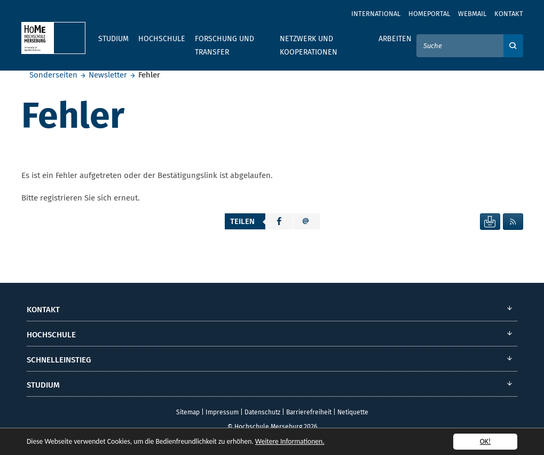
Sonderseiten (53, 75)
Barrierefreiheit (309, 412)
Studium (113, 38)
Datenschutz (262, 412)
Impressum (222, 412)
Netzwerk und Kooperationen (308, 45)
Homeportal (429, 14)
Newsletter (108, 75)
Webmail (472, 14)
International (375, 14)
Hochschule (161, 38)
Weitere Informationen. (290, 441)
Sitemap (188, 412)
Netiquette (352, 412)
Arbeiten (395, 38)
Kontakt (508, 14)
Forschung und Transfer (224, 45)
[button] (279, 221)
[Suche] (459, 45)
